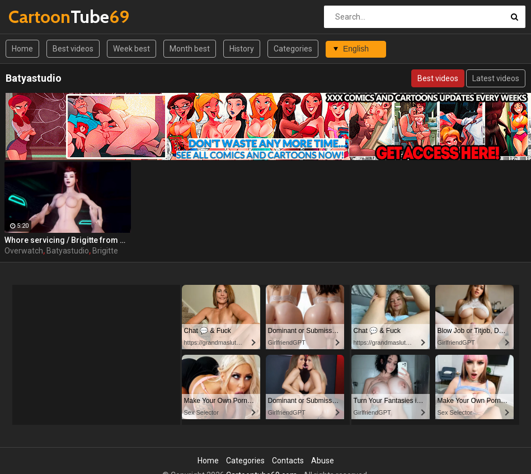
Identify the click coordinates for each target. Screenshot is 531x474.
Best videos (73, 48)
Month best (190, 48)
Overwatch (23, 250)
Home (22, 48)
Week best (131, 48)
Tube (37, 16)
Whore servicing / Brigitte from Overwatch (67, 240)
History (241, 48)
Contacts (288, 460)
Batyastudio (67, 250)
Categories (293, 48)
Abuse (322, 460)
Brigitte (105, 250)
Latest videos (495, 78)
